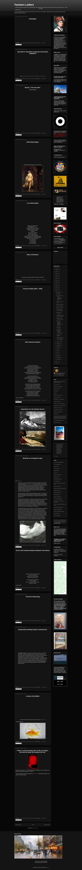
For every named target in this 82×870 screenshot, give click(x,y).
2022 (56, 275)
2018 (56, 282)
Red (26, 770)
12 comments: (43, 279)
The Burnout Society (58, 498)
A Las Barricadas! (59, 306)
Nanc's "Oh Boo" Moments (59, 403)
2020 (56, 278)
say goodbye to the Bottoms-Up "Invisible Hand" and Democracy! (34, 76)
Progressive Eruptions (58, 409)
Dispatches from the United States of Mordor (59, 382)
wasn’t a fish (43, 719)
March (57, 355)
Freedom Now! (57, 388)
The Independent (57, 464)
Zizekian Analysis (57, 486)
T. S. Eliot (56, 456)
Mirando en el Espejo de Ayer (59, 319)
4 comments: (43, 42)
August (57, 347)
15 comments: (43, 818)
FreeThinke (56, 391)
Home (33, 824)
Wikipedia (19, 480)
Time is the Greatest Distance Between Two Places (59, 323)
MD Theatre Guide (57, 479)
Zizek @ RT (56, 470)
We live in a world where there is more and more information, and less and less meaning (60, 521)
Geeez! (55, 393)
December (58, 292)
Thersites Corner (57, 422)
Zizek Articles (56, 476)
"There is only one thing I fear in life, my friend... (59, 338)
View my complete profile (59, 375)
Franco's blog (56, 384)
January (58, 359)
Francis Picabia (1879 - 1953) (59, 310)
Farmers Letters (24, 4)
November (58, 341)
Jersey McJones (57, 401)
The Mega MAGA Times (58, 420)
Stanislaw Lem (57, 494)
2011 (56, 363)
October (58, 343)
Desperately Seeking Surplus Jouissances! (59, 331)
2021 (56, 276)
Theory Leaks (56, 468)
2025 (56, 269)
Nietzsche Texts (57, 490)
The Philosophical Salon (59, 462)
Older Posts (47, 824)
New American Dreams (59, 313)
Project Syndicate (57, 496)
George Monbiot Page (58, 507)
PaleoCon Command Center (59, 405)
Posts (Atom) (35, 827)
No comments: (44, 245)
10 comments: (43, 133)
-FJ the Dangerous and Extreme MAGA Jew (60, 374)
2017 (56, 283)
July (57, 348)
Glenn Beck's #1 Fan (58, 395)
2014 (56, 289)
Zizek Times (56, 466)
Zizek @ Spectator (57, 474)
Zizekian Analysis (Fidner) (59, 511)
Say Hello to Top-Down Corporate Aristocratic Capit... (59, 297)
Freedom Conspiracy (58, 386)
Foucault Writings (57, 492)
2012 (56, 361)
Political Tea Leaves (58, 407)
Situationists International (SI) (60, 488)
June (57, 350)
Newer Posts (18, 824)
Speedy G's (56, 413)
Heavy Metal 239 (57, 397)
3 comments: (43, 194)
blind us (35, 226)
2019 (56, 280)
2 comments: (43, 620)
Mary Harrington (57, 515)
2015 (56, 287)
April (57, 354)
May (57, 352)
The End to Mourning (58, 327)
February (58, 357)
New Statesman (57, 481)
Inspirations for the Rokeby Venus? (60, 316)
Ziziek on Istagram (57, 509)
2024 (56, 271)
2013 (56, 290)
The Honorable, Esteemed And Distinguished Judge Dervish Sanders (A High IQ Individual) (60, 417)
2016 (56, 285)
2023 (56, 273)
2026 (56, 268)
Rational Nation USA (58, 411)
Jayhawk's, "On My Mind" (59, 399)
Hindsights (58, 293)
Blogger (47, 867)
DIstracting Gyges (59, 304)
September (58, 345)
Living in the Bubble (58, 335)
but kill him (35, 773)
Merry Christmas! (59, 307)
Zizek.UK (56, 472)
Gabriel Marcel (57, 513)
